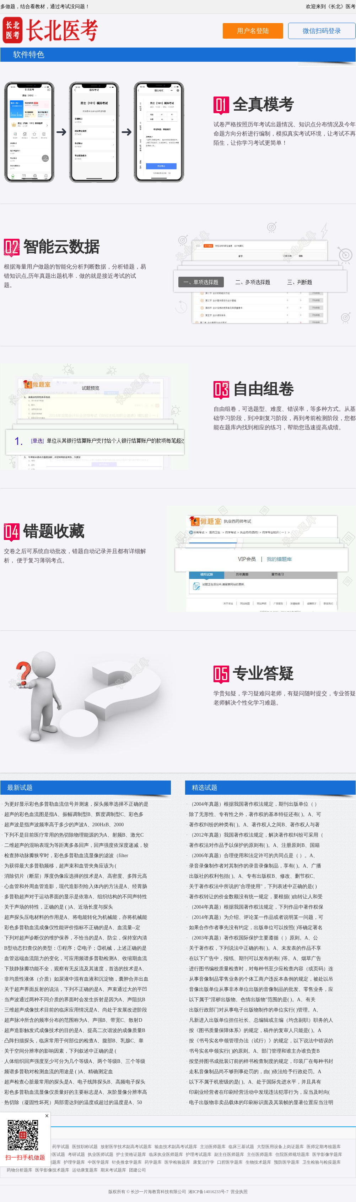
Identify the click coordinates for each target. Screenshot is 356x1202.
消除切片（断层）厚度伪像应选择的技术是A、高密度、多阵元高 (75, 876)
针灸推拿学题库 (127, 1162)
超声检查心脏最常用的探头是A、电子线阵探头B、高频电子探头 (74, 1082)
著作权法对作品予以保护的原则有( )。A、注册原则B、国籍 (254, 845)
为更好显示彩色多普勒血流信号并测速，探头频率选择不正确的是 (76, 804)
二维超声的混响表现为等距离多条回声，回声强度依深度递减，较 (76, 845)
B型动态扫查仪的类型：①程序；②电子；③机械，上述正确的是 (75, 948)
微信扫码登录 (322, 30)
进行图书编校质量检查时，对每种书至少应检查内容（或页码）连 (261, 968)
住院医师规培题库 (292, 1154)
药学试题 (60, 1146)
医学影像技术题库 (52, 1170)
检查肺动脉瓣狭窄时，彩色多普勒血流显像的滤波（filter (66, 855)
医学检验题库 (177, 1162)
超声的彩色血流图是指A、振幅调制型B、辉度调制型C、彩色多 (74, 814)
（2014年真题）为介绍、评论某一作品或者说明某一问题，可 (256, 917)
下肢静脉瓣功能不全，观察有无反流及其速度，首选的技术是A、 (75, 968)
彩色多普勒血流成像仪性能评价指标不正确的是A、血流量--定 (72, 927)
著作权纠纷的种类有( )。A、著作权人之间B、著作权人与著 (254, 824)
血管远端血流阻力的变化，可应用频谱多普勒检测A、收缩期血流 (75, 958)
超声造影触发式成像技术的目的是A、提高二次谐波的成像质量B (74, 1030)
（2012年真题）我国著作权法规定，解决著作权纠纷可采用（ (256, 835)
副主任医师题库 (229, 1154)
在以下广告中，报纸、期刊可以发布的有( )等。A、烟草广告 (255, 958)
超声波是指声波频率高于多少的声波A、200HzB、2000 (64, 824)
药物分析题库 (19, 1170)
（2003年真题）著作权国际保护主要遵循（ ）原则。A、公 (253, 938)
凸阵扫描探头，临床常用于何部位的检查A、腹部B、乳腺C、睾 (74, 1040)
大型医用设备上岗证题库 (280, 1146)
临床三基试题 (241, 1146)
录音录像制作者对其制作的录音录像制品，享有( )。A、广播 (255, 866)
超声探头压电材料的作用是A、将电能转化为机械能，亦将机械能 (75, 917)
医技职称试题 (85, 1146)
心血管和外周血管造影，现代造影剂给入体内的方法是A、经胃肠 (75, 886)
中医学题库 (98, 1162)
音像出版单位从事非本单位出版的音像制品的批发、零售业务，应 (261, 989)
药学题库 (153, 1162)
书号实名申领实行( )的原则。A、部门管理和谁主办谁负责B (254, 1051)
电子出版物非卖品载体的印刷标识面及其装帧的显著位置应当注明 (261, 1102)
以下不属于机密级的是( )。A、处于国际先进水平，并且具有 (255, 1082)
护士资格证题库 (131, 1154)
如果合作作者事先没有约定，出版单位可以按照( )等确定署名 (256, 927)
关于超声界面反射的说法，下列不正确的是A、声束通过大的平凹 (75, 989)
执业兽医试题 (52, 1154)
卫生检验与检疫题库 (321, 1162)
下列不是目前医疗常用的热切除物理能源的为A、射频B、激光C (74, 835)
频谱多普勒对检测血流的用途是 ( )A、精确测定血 (58, 1071)
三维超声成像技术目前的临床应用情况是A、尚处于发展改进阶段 (75, 1010)
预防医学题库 (287, 1162)
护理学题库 (74, 1162)
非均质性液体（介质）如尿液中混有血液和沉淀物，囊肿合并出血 (76, 979)
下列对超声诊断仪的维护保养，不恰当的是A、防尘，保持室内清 (75, 938)
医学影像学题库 (327, 1154)
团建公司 (137, 1170)
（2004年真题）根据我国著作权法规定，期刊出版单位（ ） (254, 804)
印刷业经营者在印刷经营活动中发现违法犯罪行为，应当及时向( (259, 1092)
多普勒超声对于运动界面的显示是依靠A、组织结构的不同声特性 (75, 896)
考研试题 (76, 1154)
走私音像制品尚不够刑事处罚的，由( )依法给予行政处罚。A (255, 1071)
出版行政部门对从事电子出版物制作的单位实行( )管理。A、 (255, 1010)
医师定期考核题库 (324, 1146)
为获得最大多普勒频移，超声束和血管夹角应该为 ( (60, 866)
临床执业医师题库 (166, 1154)
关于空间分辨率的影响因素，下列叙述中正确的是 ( (60, 1051)
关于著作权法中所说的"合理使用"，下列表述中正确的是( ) (253, 886)
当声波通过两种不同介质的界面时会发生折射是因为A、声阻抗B (74, 999)
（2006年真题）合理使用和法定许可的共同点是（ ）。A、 (253, 855)
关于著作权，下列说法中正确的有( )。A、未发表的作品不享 (255, 948)
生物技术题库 (258, 1162)
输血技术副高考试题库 (176, 1146)
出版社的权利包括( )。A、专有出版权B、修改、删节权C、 (253, 876)
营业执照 (239, 1191)
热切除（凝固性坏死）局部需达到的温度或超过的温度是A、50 (73, 1102)
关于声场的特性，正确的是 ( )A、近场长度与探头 (58, 907)
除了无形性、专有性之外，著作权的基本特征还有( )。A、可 (255, 814)
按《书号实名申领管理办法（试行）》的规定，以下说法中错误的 (261, 1040)
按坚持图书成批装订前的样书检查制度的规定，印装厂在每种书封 (261, 1061)
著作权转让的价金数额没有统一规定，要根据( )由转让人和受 (256, 896)
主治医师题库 (213, 1146)
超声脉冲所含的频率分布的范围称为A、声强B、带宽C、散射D (73, 1020)
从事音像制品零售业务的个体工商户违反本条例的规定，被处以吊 (261, 979)
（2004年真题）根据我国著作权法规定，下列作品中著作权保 (256, 907)
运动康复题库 (85, 1170)
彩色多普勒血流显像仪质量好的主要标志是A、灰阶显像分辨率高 (75, 1092)
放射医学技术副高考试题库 (126, 1146)
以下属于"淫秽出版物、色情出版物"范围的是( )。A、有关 (252, 999)
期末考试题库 (113, 1170)
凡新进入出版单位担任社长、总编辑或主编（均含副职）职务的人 (261, 1020)
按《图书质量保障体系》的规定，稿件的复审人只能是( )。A (255, 1030)
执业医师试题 (100, 1154)
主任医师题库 (260, 1154)
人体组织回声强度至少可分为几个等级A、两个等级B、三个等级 (74, 1061)
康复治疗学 (203, 1162)
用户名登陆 (253, 30)
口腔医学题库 (230, 1162)
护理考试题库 (198, 1154)
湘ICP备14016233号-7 (208, 1191)
